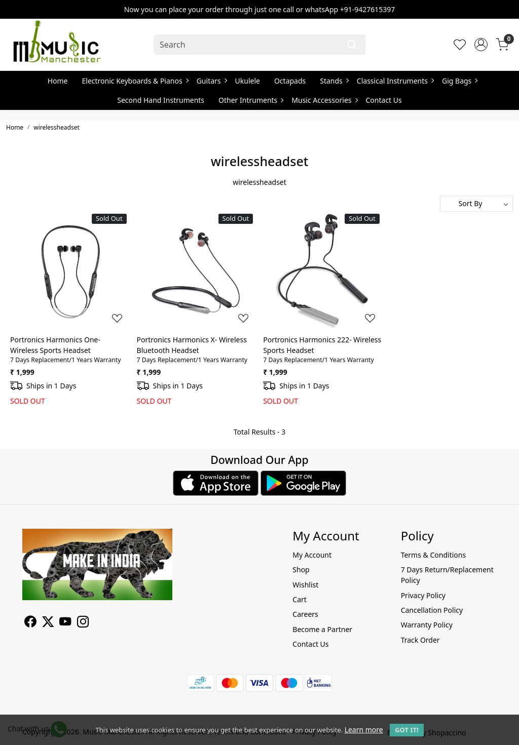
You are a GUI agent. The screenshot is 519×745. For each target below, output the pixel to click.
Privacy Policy (423, 595)
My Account (311, 555)
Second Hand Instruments (160, 100)
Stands (334, 81)
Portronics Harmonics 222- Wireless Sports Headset (322, 345)
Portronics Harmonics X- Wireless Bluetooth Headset (192, 345)
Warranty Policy (427, 625)
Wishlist (305, 585)
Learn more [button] (364, 729)
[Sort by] (476, 203)
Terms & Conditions (433, 555)
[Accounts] (481, 44)
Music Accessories (324, 100)
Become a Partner (322, 629)
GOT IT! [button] (406, 729)
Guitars (212, 81)
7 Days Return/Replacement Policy (447, 575)
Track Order (420, 640)
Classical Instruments (395, 81)
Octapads (290, 81)
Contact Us (384, 100)
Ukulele (247, 81)
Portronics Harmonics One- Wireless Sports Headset (55, 345)
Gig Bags (459, 81)
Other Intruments (250, 100)
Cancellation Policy (432, 610)
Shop (300, 569)
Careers (305, 614)
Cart (299, 599)
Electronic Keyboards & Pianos (135, 81)
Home (58, 81)
